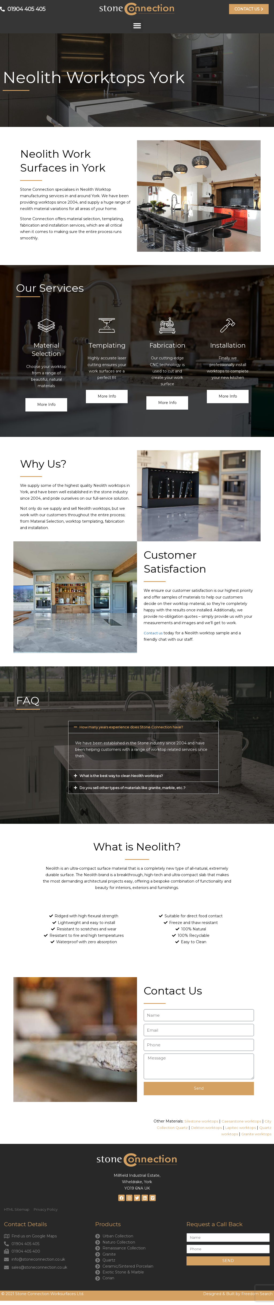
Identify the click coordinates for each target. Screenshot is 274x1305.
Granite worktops (255, 1134)
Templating (106, 345)
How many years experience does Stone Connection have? (134, 727)
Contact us (154, 633)
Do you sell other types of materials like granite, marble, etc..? (136, 788)
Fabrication (167, 345)
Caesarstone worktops (240, 1121)
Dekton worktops (203, 1128)
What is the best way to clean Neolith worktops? (124, 776)
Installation (228, 345)
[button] (137, 26)
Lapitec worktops (239, 1128)
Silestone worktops (197, 1121)
